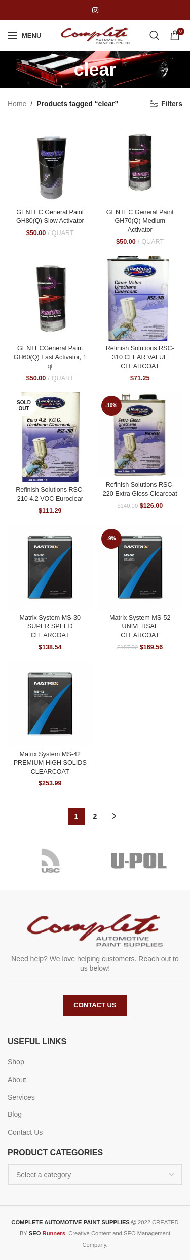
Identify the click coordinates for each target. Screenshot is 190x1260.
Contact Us (94, 1005)
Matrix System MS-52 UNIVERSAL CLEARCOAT (139, 626)
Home (17, 104)
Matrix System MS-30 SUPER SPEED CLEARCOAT (50, 626)
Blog (15, 1114)
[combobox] (95, 1174)
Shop (16, 1062)
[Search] (154, 35)
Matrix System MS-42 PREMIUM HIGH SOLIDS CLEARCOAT (50, 763)
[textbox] (95, 1174)
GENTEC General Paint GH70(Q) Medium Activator (140, 221)
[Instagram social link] (95, 10)
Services (21, 1097)
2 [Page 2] (95, 816)
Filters (171, 104)
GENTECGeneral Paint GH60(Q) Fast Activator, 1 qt (50, 357)
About (17, 1080)
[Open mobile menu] (24, 35)
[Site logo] (95, 35)
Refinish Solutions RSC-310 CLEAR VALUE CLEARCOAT (140, 357)
